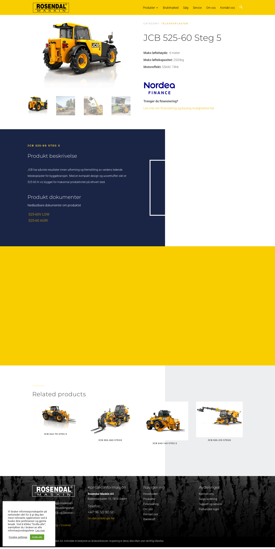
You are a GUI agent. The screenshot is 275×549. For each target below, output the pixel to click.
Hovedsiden (150, 494)
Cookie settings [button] (18, 537)
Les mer (40, 530)
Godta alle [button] (37, 537)
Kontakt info (206, 494)
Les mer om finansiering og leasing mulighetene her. (179, 108)
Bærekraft (149, 519)
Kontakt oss (227, 7)
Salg (185, 7)
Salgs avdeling (208, 499)
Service (197, 7)
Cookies (66, 525)
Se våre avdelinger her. (101, 518)
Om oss (211, 7)
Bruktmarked (171, 7)
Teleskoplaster (174, 23)
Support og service (210, 504)
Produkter (149, 7)
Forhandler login (209, 509)
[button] (241, 10)
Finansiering (151, 504)
